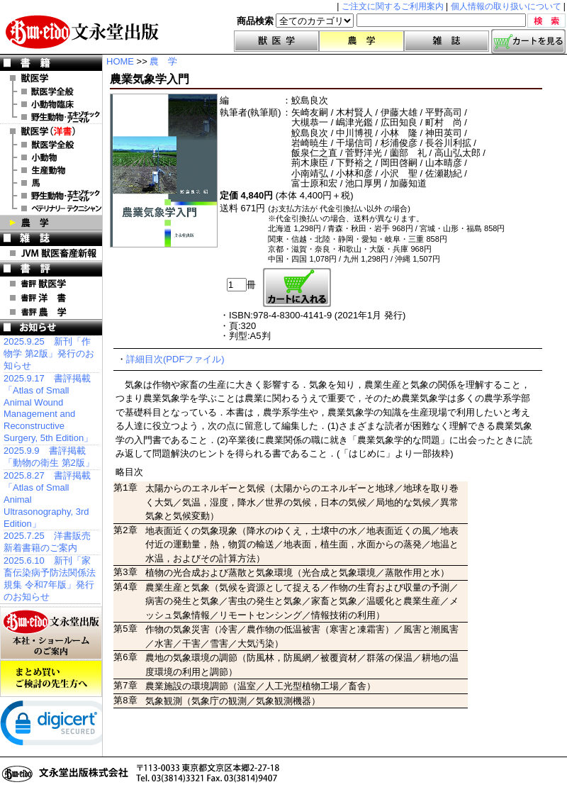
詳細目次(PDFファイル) (175, 359)
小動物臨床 (51, 104)
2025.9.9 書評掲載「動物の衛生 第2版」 (49, 456)
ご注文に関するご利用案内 (393, 6)
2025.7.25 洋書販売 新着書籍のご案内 (47, 541)
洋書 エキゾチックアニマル (51, 195)
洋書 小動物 (51, 157)
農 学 (51, 223)
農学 (361, 41)
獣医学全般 (51, 91)
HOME (120, 61)
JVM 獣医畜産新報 (51, 253)
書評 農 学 (51, 312)
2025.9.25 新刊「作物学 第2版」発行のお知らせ (49, 353)
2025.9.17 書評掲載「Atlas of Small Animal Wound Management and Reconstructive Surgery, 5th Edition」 (48, 408)
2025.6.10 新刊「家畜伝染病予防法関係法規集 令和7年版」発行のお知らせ (50, 578)
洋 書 (51, 131)
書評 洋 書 (51, 298)
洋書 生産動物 (51, 170)
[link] (56, 726)
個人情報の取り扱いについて (506, 6)
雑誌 (446, 41)
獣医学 (276, 41)
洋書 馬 (51, 183)
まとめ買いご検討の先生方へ (51, 678)
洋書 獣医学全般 (51, 144)
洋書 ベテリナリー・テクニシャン (51, 208)
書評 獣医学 (51, 284)
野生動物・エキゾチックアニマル (51, 117)
